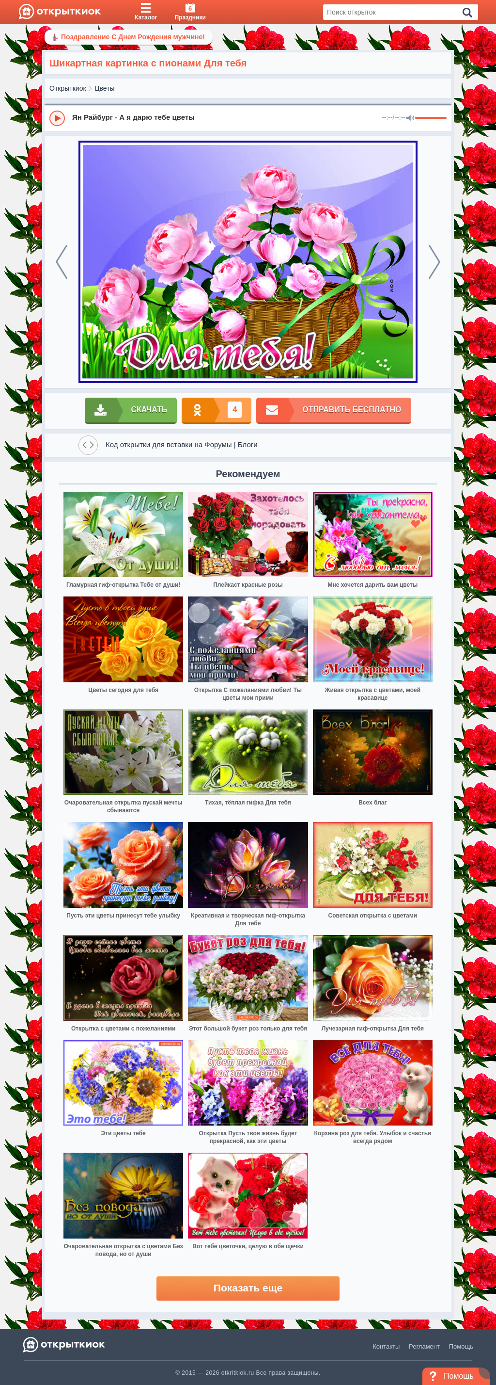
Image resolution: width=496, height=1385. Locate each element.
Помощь (461, 1346)
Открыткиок (67, 88)
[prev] (61, 262)
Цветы (104, 88)
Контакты (386, 1346)
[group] (248, 118)
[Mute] (410, 118)
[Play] (57, 118)
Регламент (424, 1346)
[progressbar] (431, 118)
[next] (434, 262)
